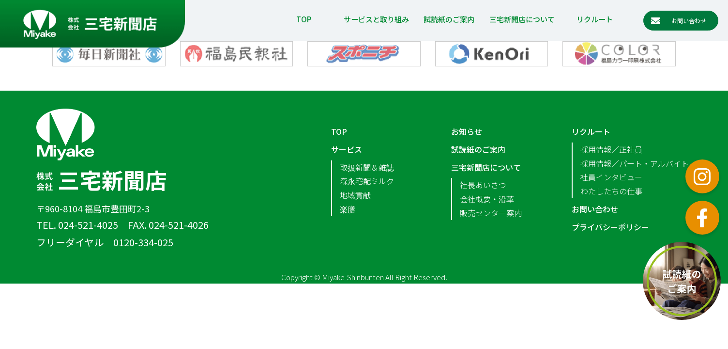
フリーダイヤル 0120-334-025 (104, 242)
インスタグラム (702, 176)
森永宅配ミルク (367, 181)
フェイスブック (702, 218)
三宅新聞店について (522, 19)
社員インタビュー (611, 177)
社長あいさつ (483, 184)
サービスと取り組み (376, 19)
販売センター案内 (491, 213)
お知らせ (466, 131)
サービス (346, 149)
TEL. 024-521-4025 (77, 225)
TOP (303, 19)
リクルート (594, 19)
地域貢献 (355, 195)
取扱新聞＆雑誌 (367, 167)
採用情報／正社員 (611, 149)
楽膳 (347, 209)
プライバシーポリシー (610, 227)
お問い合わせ (595, 209)
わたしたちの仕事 (611, 191)
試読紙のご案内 (449, 19)
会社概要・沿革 (487, 199)
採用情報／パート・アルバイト (634, 163)
